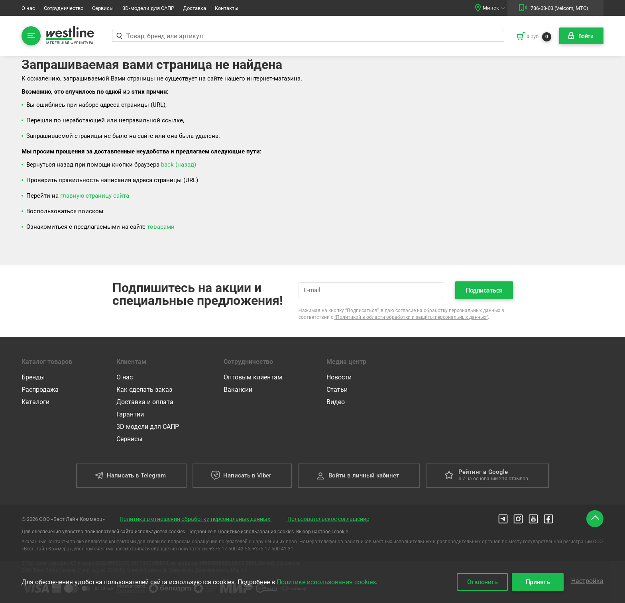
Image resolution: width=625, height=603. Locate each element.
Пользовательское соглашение (328, 519)
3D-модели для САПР (148, 8)
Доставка (194, 8)
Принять (538, 582)
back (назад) (178, 164)
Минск (491, 8)
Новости (339, 377)
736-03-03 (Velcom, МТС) (559, 8)
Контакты (226, 8)
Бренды (33, 377)
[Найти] (119, 36)
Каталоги (35, 402)
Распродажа (40, 389)
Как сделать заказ (144, 389)
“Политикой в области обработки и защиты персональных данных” (411, 317)
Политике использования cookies (256, 531)
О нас (28, 8)
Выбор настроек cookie (322, 531)
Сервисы (103, 8)
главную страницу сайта (94, 195)
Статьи (337, 389)
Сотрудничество (63, 8)
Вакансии (238, 389)
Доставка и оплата (144, 402)
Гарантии (130, 414)
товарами (161, 226)
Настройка (587, 581)
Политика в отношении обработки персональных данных (195, 519)
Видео (335, 402)
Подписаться (484, 290)
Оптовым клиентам (253, 377)
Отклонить (482, 582)
